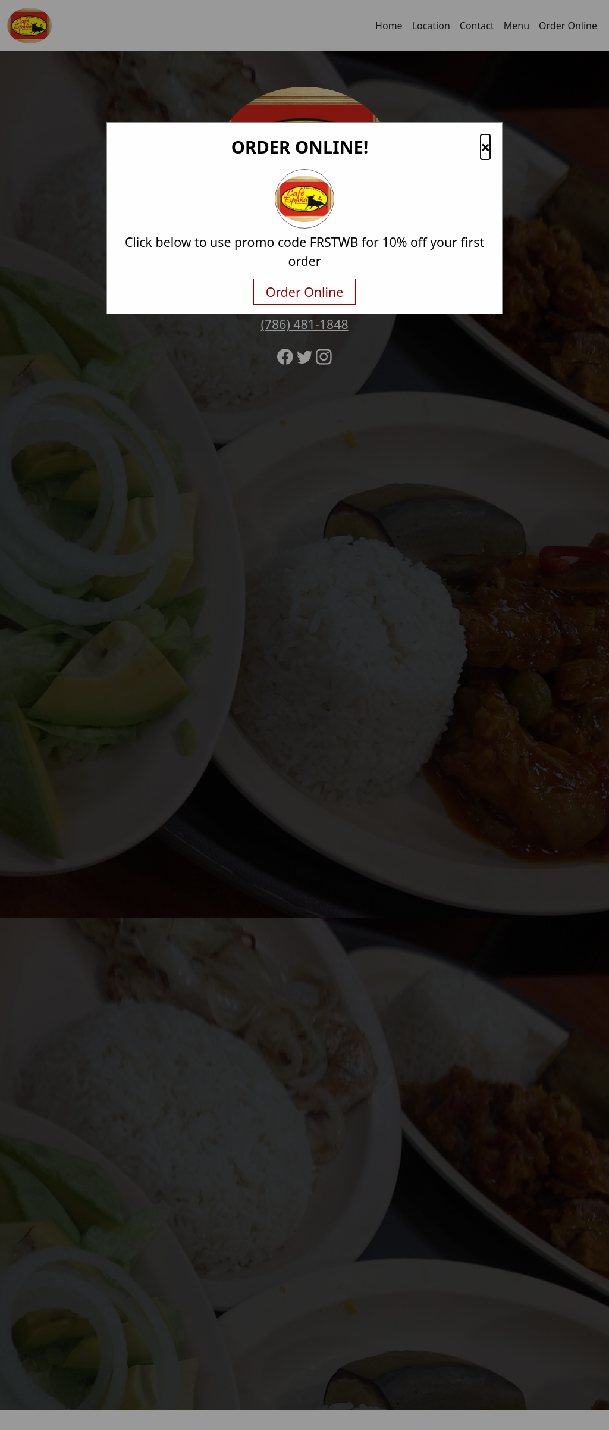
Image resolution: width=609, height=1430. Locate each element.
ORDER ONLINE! (300, 147)
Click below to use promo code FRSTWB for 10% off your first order (304, 251)
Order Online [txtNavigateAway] (305, 292)
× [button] (485, 147)
